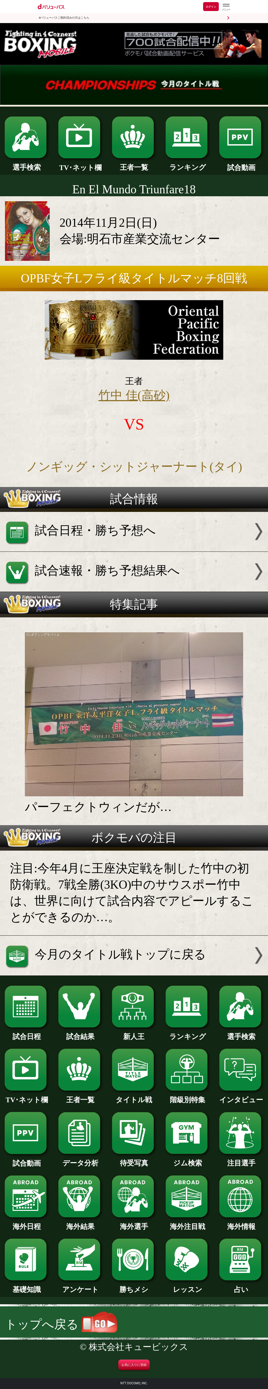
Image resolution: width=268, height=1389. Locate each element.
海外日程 (26, 1223)
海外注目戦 (187, 1223)
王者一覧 (134, 163)
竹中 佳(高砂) (134, 395)
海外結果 (80, 1223)
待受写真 (134, 1159)
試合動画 (241, 164)
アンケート (80, 1286)
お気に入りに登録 (134, 1365)
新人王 (134, 1033)
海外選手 (134, 1223)
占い (241, 1286)
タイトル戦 (134, 1096)
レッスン (187, 1286)
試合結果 (80, 1033)
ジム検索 (187, 1159)
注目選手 (241, 1159)
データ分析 (80, 1159)
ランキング (187, 163)
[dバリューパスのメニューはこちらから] (225, 7)
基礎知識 (26, 1286)
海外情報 (241, 1223)
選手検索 (26, 163)
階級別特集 (187, 1096)
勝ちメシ (134, 1286)
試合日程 (26, 1033)
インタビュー (241, 1096)
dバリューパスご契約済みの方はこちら (64, 17)
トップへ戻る (61, 1324)
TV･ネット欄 (80, 164)
